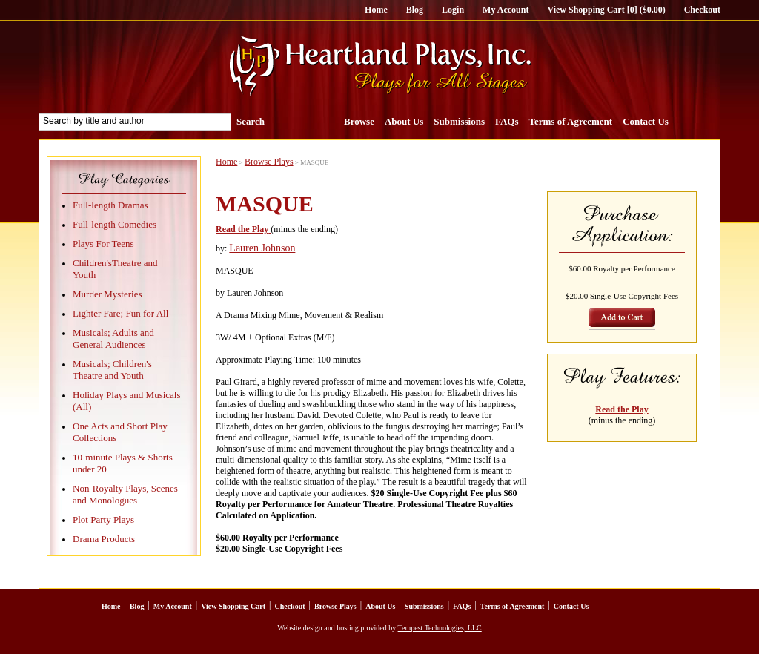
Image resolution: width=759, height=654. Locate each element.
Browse (359, 121)
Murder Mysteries (107, 294)
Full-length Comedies (114, 224)
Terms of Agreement (571, 121)
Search (250, 121)
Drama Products (104, 538)
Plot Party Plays (103, 519)
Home (376, 9)
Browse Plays (269, 161)
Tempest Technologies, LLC (440, 628)
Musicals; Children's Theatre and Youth (112, 369)
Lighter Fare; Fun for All (120, 313)
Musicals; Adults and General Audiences (113, 338)
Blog (414, 9)
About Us (404, 121)
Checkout (702, 9)
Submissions (459, 121)
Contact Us (646, 121)
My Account (505, 9)
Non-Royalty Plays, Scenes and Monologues (125, 494)
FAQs (507, 121)
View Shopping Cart (233, 606)
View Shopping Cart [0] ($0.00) (606, 9)
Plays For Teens (103, 243)
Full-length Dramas (110, 205)
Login (453, 9)
